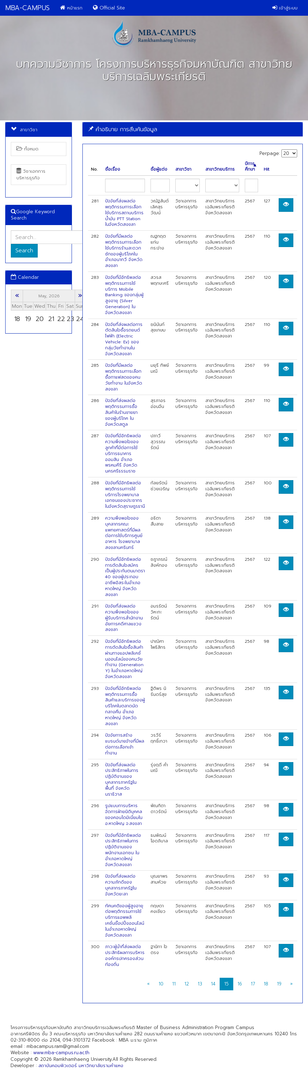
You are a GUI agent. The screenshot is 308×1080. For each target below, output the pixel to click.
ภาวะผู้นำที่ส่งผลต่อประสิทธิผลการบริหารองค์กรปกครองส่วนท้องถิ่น (125, 955)
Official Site (109, 8)
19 (279, 984)
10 (161, 984)
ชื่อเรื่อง (112, 169)
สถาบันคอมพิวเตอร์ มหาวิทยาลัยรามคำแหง (80, 1065)
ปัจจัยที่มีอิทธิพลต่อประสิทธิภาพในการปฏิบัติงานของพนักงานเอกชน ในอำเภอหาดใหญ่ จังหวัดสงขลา (123, 850)
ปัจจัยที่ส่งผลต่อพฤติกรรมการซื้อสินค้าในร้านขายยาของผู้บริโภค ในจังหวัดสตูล (121, 412)
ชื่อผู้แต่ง (159, 169)
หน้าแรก (71, 8)
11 (174, 984)
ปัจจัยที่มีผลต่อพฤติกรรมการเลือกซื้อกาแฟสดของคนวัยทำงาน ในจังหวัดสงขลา (123, 377)
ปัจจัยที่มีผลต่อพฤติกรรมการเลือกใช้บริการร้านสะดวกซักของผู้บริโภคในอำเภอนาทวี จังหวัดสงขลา (123, 251)
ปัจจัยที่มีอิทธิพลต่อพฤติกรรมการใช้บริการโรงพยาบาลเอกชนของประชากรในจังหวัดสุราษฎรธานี (125, 494)
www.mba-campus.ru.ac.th (61, 1052)
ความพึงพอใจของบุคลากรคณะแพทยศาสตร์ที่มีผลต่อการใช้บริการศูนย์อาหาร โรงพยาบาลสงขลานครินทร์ (123, 533)
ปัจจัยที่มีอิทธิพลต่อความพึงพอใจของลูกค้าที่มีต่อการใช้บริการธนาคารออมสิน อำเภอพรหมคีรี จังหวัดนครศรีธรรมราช (123, 453)
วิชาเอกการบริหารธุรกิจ (30, 174)
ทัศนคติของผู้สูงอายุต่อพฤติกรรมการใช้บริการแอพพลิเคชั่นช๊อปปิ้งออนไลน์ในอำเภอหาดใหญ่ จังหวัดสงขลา (124, 920)
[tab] (193, 129)
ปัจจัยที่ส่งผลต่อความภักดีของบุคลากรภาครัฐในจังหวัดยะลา (121, 885)
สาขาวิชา (183, 169)
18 (266, 984)
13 (200, 984)
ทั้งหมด (27, 149)
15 (226, 984)
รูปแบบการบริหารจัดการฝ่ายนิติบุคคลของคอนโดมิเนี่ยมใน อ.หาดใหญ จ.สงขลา (123, 814)
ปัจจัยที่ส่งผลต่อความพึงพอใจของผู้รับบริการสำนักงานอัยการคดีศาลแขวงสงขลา (124, 618)
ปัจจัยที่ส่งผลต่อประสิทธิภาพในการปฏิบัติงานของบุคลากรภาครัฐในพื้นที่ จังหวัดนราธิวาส (121, 779)
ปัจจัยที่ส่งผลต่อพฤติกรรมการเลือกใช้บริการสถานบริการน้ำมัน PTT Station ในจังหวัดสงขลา (124, 213)
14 (213, 984)
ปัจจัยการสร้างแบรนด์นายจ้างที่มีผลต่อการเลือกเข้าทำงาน (124, 744)
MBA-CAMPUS (27, 8)
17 (253, 984)
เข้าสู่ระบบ (285, 8)
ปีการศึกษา (250, 167)
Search (24, 250)
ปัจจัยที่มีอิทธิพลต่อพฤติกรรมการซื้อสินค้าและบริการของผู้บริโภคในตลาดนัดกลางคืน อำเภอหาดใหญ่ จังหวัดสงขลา (125, 706)
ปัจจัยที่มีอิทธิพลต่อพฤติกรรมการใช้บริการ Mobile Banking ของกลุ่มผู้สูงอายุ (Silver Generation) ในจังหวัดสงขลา (124, 295)
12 (186, 984)
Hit (266, 169)
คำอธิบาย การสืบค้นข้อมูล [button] (122, 129)
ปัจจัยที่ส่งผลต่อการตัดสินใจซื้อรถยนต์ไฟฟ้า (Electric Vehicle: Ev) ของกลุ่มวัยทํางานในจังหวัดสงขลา (123, 339)
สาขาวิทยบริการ (220, 169)
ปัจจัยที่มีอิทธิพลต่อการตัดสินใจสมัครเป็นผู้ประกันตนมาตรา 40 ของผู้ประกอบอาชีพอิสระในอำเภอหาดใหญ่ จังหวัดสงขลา (125, 577)
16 (239, 984)
